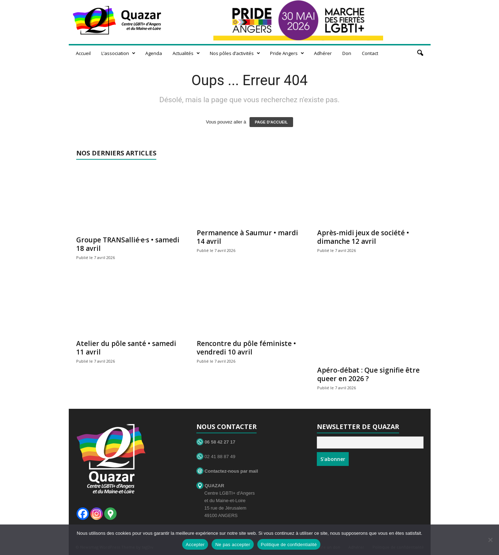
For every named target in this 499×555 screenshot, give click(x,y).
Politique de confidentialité (289, 544)
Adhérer (323, 53)
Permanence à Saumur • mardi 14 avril (247, 237)
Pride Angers (287, 53)
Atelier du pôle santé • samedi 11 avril (126, 348)
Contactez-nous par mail (227, 471)
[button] (420, 53)
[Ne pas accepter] (490, 539)
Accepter (195, 544)
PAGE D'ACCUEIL (271, 122)
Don (346, 53)
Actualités (186, 53)
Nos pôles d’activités (235, 53)
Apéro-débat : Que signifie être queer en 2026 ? (368, 374)
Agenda (153, 53)
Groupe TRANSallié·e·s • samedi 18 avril (127, 244)
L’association (118, 53)
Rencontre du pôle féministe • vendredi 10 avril (246, 348)
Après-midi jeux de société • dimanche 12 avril (363, 237)
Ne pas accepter (232, 544)
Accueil (83, 53)
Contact (370, 53)
